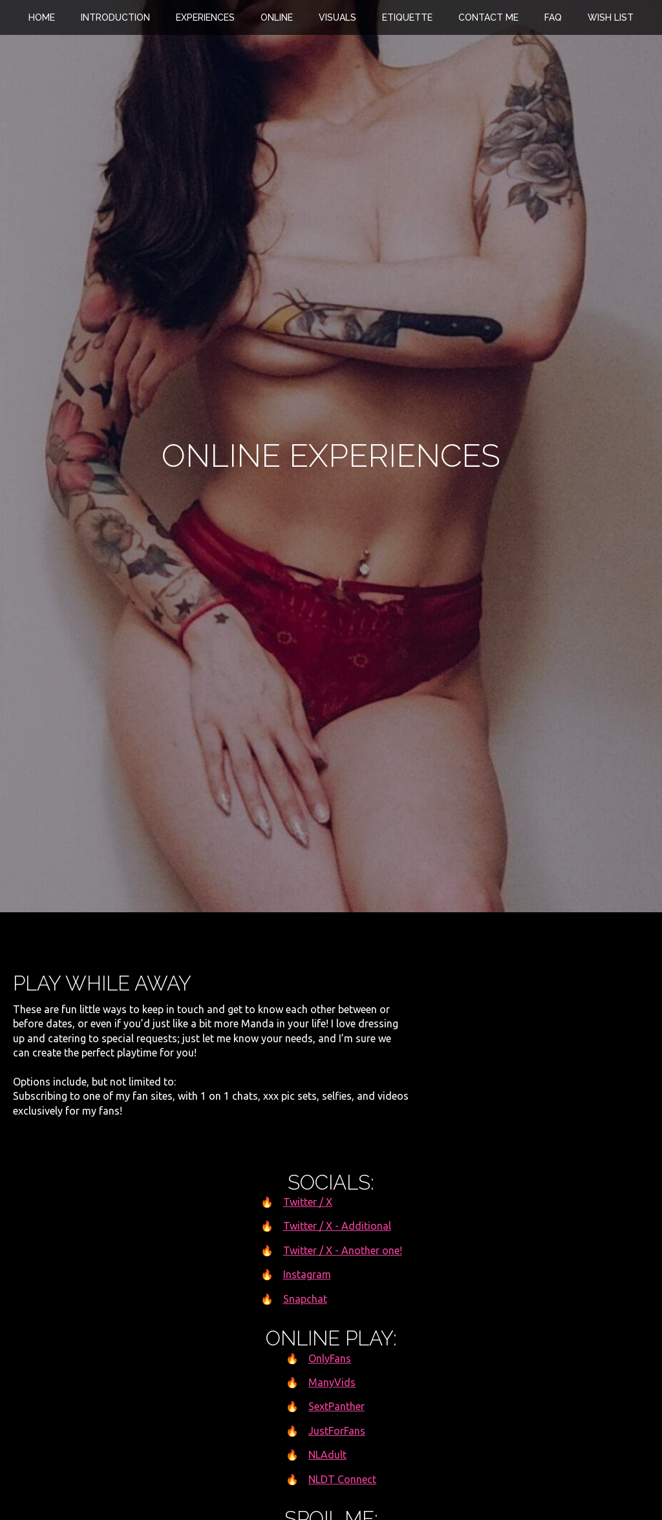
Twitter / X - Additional (337, 1226)
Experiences (205, 17)
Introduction (115, 17)
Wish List (611, 17)
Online (277, 17)
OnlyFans (329, 1358)
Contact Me (488, 17)
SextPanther (336, 1406)
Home (41, 17)
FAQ (553, 17)
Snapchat (305, 1299)
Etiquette (407, 17)
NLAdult (327, 1455)
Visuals (337, 17)
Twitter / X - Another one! (342, 1250)
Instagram (307, 1274)
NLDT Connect (342, 1479)
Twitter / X (307, 1202)
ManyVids (332, 1382)
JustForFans (336, 1431)
